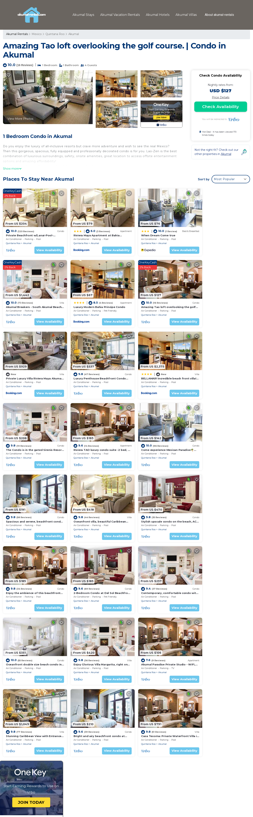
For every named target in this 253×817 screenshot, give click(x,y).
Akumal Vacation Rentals (121, 15)
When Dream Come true (148, 232)
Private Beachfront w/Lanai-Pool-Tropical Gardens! (166, 720)
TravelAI (138, 801)
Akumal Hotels (158, 15)
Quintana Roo (54, 34)
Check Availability (220, 106)
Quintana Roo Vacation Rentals (30, 727)
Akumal (73, 34)
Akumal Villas (186, 15)
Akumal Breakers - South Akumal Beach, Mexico (165, 739)
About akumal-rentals (219, 14)
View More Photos (20, 119)
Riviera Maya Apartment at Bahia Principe (161, 727)
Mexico (37, 34)
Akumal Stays (84, 15)
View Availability (44, 247)
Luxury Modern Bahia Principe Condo (32, 301)
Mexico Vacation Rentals (25, 733)
